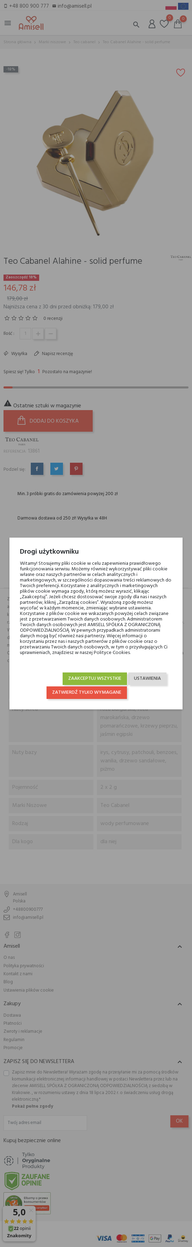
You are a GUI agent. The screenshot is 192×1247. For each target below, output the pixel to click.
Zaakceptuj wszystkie (94, 679)
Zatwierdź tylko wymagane (86, 692)
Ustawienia (147, 679)
